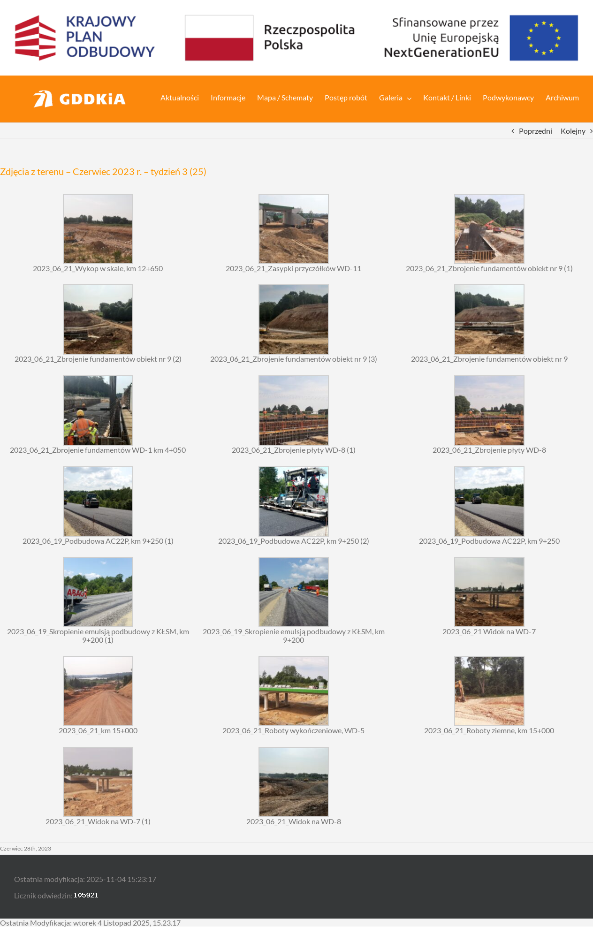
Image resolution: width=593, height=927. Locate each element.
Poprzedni (535, 130)
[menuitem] (185, 97)
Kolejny (573, 130)
